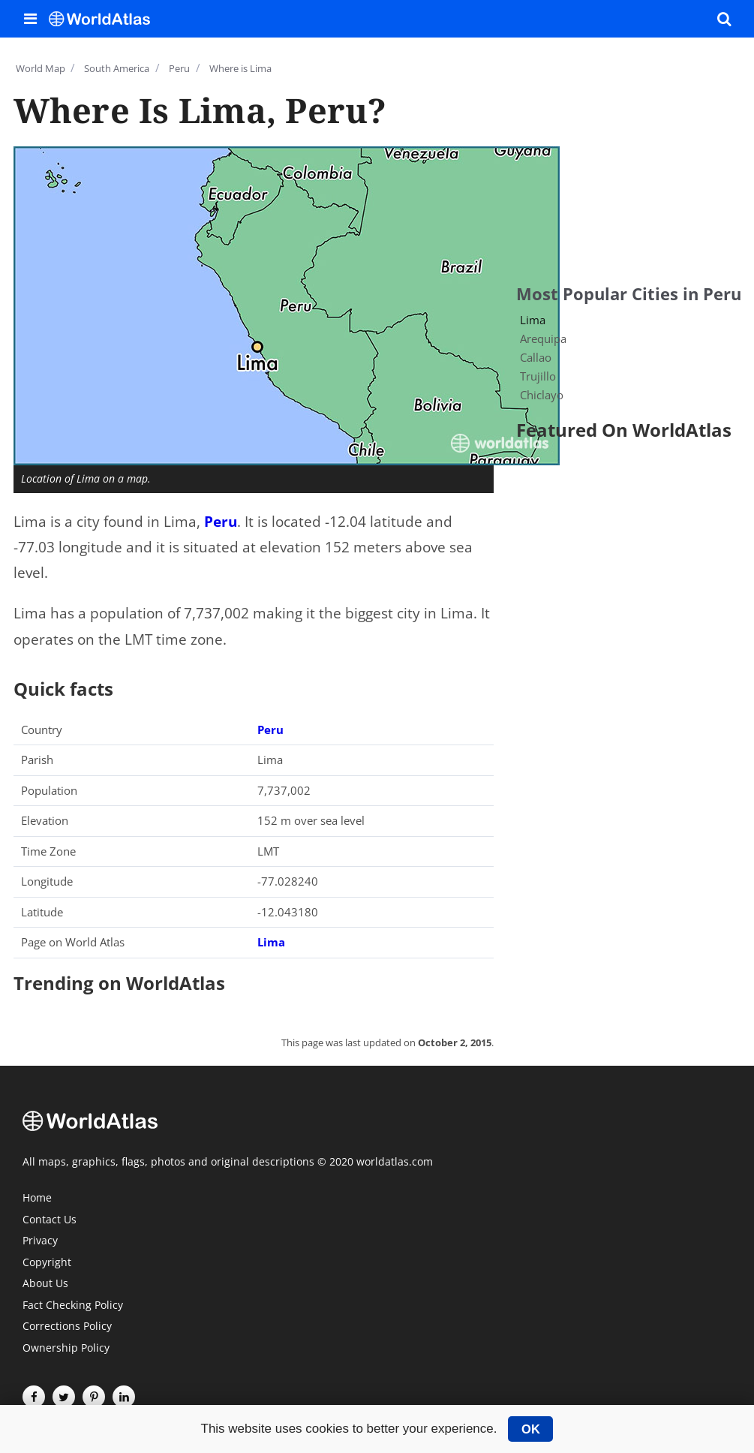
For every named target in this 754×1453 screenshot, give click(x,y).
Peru (220, 521)
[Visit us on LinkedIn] (124, 1396)
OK (530, 1429)
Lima (271, 941)
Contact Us (50, 1220)
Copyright (47, 1263)
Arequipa (543, 338)
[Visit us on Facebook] (34, 1396)
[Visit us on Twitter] (64, 1396)
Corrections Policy (67, 1327)
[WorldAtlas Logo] (105, 18)
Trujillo (538, 376)
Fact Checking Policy (73, 1306)
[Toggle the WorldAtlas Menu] (30, 19)
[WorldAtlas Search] (723, 19)
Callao (535, 357)
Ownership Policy (66, 1348)
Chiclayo (541, 394)
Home (37, 1198)
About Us (45, 1284)
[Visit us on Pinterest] (94, 1396)
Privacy (40, 1241)
